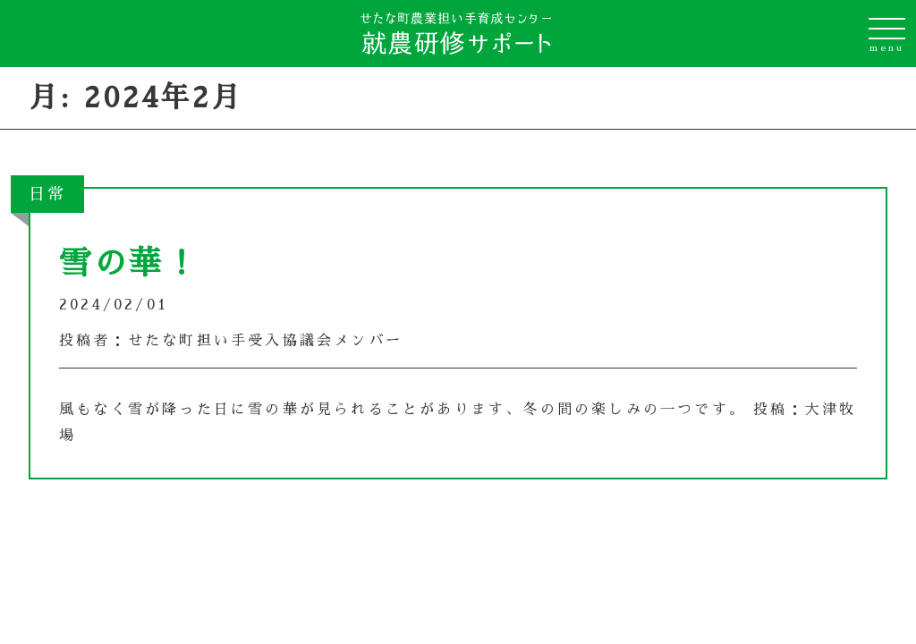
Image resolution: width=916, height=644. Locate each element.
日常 (47, 194)
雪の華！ (129, 264)
